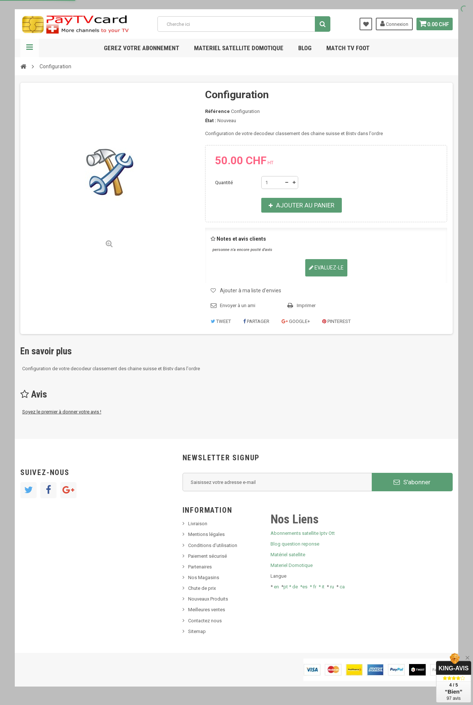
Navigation (29, 48)
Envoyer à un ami (237, 305)
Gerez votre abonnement (141, 48)
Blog (305, 48)
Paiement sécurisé (207, 556)
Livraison (197, 523)
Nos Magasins (203, 577)
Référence (217, 111)
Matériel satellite (287, 554)
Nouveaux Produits (208, 599)
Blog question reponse (294, 544)
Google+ (296, 321)
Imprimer (306, 305)
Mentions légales (206, 534)
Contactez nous (205, 620)
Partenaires (200, 567)
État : (210, 120)
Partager (256, 321)
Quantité (224, 182)
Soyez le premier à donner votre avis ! (61, 412)
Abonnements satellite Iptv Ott (302, 533)
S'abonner (412, 482)
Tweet (221, 321)
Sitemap (197, 631)
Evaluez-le (326, 268)
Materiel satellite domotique (238, 48)
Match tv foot (348, 48)
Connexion (392, 23)
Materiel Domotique (291, 565)
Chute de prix (202, 588)
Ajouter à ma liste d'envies (250, 290)
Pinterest (336, 321)
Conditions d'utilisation (212, 545)
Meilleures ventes (206, 609)
